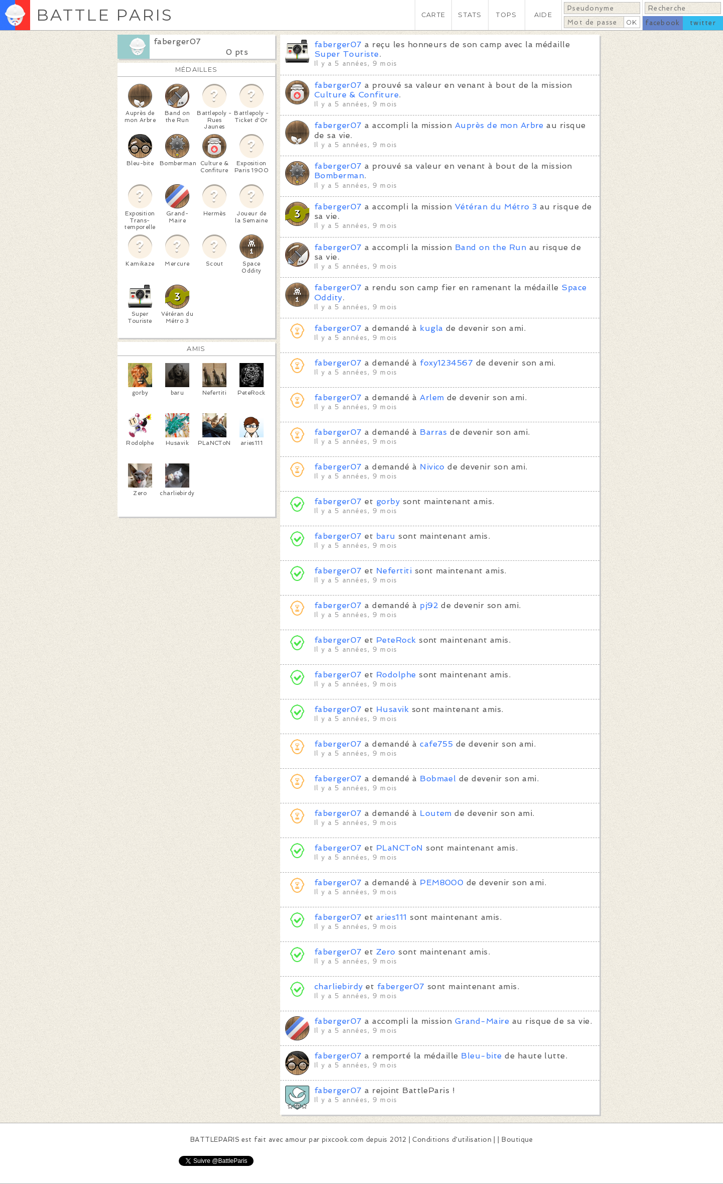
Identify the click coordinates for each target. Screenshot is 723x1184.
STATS (469, 15)
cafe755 (436, 744)
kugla (431, 328)
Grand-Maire (482, 1021)
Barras (433, 432)
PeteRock (396, 640)
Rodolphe (396, 674)
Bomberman (339, 175)
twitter (703, 23)
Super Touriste (346, 54)
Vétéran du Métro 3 (496, 206)
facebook (662, 23)
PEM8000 (441, 882)
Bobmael (438, 778)
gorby (388, 501)
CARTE (433, 15)
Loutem (436, 813)
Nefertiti (394, 570)
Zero (386, 952)
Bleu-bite (481, 1055)
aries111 (391, 917)
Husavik (392, 709)
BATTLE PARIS (104, 15)
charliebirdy (338, 986)
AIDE (543, 15)
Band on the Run (490, 247)
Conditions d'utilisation (452, 1139)
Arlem (432, 397)
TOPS (506, 15)
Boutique (517, 1139)
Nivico (432, 466)
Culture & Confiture (356, 94)
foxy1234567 (446, 363)
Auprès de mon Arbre (499, 125)
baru (386, 536)
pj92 (429, 605)
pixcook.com (343, 1139)
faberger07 (177, 41)
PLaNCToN (399, 848)
